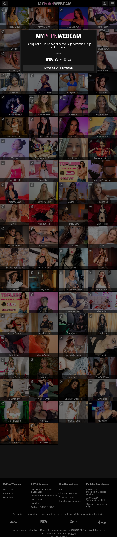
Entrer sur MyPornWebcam (58, 68)
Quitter (58, 54)
